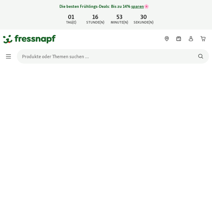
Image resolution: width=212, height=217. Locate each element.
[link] (106, 15)
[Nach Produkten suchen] (200, 56)
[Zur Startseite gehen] (10, 38)
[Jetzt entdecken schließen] (202, 14)
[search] (113, 56)
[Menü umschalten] (10, 56)
